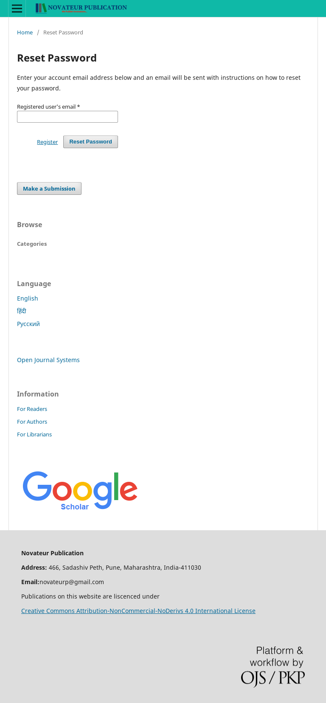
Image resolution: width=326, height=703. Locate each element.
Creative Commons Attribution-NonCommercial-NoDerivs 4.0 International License (138, 611)
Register (47, 142)
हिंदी (21, 311)
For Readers (32, 409)
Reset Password (90, 141)
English (27, 298)
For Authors (32, 421)
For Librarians (34, 434)
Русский (28, 324)
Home (25, 32)
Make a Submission (49, 188)
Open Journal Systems (48, 360)
